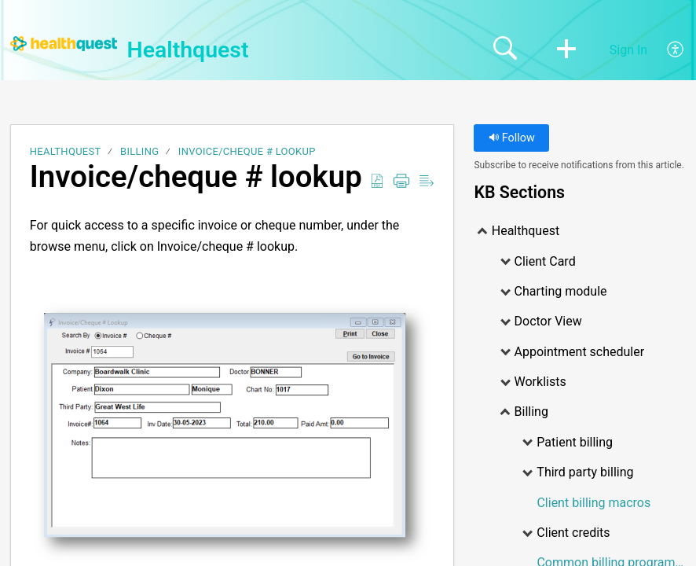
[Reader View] (426, 181)
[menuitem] (666, 50)
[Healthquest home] (63, 43)
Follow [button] (512, 138)
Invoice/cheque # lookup (247, 151)
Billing (139, 151)
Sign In (628, 49)
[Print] (401, 181)
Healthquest (65, 151)
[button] (566, 50)
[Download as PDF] (377, 181)
